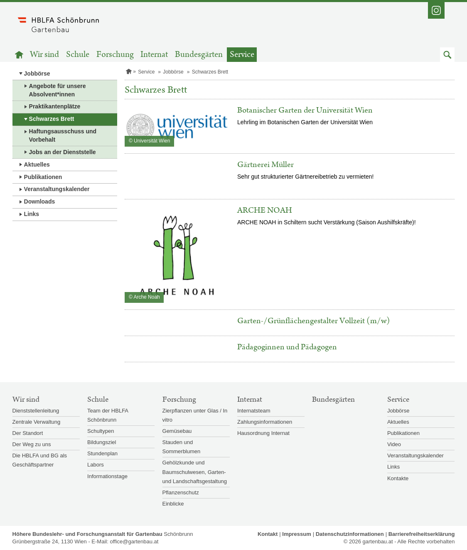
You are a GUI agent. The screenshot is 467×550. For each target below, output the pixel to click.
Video (394, 444)
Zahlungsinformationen (264, 422)
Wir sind (44, 55)
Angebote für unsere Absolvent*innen (57, 90)
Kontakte (397, 478)
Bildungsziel (101, 442)
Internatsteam (253, 411)
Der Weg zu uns (31, 444)
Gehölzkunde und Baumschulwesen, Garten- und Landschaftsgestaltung (194, 471)
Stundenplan (102, 453)
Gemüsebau (177, 431)
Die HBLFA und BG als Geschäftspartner (39, 460)
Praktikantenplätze (55, 106)
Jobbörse (37, 73)
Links (31, 214)
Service (242, 55)
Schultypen (100, 431)
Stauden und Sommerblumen (181, 446)
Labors (95, 465)
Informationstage (107, 476)
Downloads (39, 201)
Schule (77, 55)
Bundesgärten (199, 55)
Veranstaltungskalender (57, 189)
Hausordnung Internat (263, 433)
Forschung (115, 55)
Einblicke (173, 504)
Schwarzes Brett (51, 118)
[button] (447, 54)
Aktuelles (37, 164)
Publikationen (43, 177)
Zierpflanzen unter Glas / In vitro (195, 415)
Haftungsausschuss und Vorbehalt (63, 135)
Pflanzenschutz (180, 492)
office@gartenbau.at (134, 541)
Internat (154, 55)
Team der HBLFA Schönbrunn (107, 415)
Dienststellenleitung (35, 411)
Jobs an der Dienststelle (62, 152)
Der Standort (27, 433)
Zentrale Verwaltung (36, 422)
